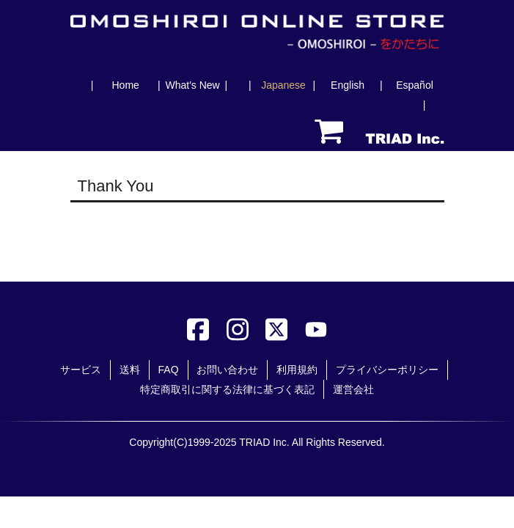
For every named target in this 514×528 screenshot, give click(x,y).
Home (125, 85)
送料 (130, 369)
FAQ (168, 369)
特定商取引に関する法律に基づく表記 (227, 389)
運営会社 (353, 389)
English (347, 85)
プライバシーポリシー (387, 369)
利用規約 (296, 369)
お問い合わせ (227, 369)
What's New (192, 85)
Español (414, 85)
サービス (80, 369)
